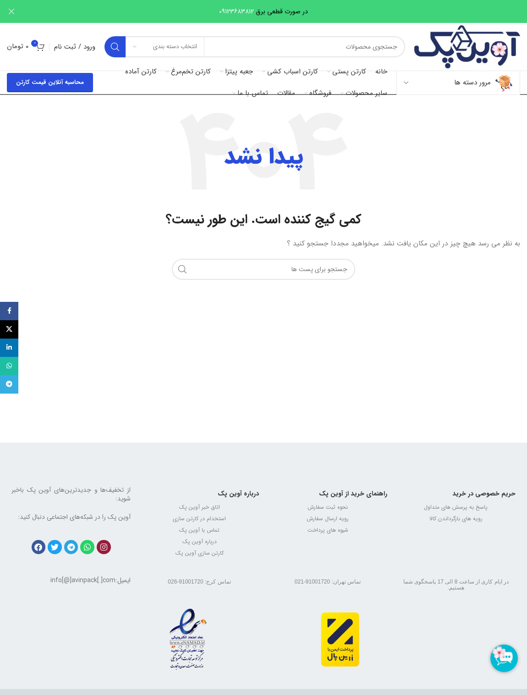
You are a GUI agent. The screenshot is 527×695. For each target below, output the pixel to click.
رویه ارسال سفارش (328, 518)
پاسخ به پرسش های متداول (456, 507)
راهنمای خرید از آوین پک (353, 494)
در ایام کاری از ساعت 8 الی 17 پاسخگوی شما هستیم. (456, 584)
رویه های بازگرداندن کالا (456, 518)
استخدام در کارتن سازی (199, 518)
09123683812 (236, 11)
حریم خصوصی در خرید (484, 494)
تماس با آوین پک (199, 530)
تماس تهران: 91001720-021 (328, 581)
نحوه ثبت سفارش (327, 507)
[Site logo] (467, 46)
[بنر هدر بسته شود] (11, 11)
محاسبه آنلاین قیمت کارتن (50, 82)
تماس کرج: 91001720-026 (199, 581)
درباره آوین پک (238, 494)
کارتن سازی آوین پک (200, 553)
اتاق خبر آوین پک (199, 507)
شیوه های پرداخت (327, 530)
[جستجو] (254, 46)
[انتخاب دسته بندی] (165, 46)
